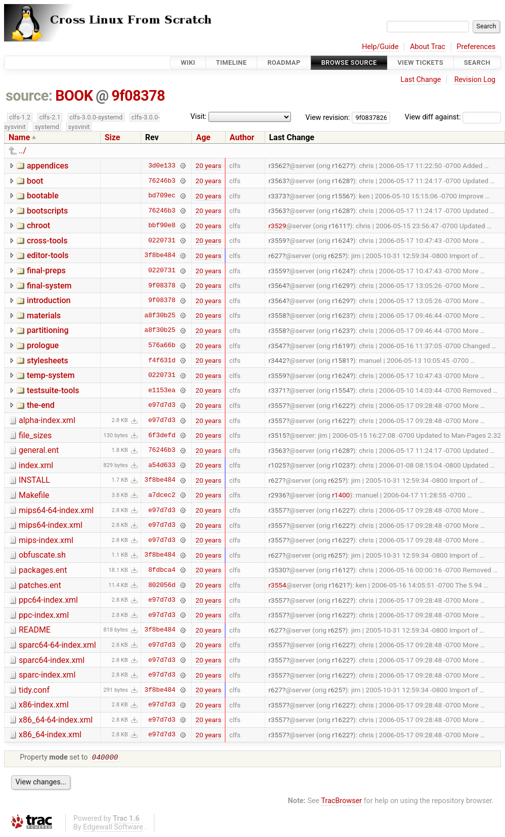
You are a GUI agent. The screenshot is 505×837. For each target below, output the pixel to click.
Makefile (34, 495)
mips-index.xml (46, 540)
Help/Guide (380, 47)
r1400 (341, 495)
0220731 (162, 240)
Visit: (198, 116)
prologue (43, 345)
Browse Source (349, 62)
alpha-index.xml (47, 420)
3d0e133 (162, 165)
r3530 (277, 570)
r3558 (277, 315)
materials (44, 315)
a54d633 (162, 465)
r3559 (277, 240)
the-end (41, 405)
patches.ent (40, 585)
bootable (43, 195)
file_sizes (35, 435)
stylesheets (47, 360)
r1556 (341, 196)
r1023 (341, 465)
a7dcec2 (162, 494)
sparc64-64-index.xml (57, 645)
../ (22, 150)
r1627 (341, 165)
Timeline (231, 62)
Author (242, 137)
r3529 (277, 226)
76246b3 (162, 180)
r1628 (341, 181)
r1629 (341, 285)
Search (477, 62)
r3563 (277, 181)
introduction (49, 300)
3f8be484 (159, 255)
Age (203, 137)
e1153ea (162, 390)
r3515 (277, 435)
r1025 (277, 465)
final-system (49, 285)
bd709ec (162, 195)
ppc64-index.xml (48, 600)
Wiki (188, 62)
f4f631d (162, 360)
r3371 (277, 390)
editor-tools (48, 255)
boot (35, 181)
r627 (275, 256)
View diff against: (453, 117)
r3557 (277, 405)
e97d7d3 (162, 405)
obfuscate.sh (42, 555)
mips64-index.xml (50, 525)
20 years (208, 165)
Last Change (420, 79)
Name (19, 137)
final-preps (46, 270)
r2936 (277, 495)
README (35, 630)
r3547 (277, 346)
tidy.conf (34, 690)
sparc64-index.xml (52, 660)
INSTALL (34, 480)
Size (112, 137)
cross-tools (47, 240)
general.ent (39, 450)
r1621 (338, 585)
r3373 (277, 196)
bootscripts (47, 211)
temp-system (50, 375)
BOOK (74, 95)
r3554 (277, 585)
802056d (162, 585)
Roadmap (284, 62)
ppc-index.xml (44, 615)
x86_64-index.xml (50, 734)
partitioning (48, 330)
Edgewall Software (113, 828)
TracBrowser (341, 802)
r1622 (341, 405)
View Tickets (420, 62)
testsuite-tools (53, 390)
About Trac (427, 47)
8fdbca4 (162, 569)
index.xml (36, 465)
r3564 (277, 285)
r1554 (341, 390)
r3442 (277, 360)
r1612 (341, 570)
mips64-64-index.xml (56, 510)
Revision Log (475, 79)
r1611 (338, 226)
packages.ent (43, 570)
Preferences (475, 47)
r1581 (341, 360)
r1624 (341, 240)
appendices (47, 166)
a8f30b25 (159, 315)
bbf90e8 (162, 225)
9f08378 (138, 95)
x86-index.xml (44, 704)
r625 (335, 256)
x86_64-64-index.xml (56, 720)
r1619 (341, 346)
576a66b (162, 345)
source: (29, 95)
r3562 (277, 165)
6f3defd (162, 435)
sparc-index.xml (47, 675)
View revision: (328, 117)
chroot (38, 225)
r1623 (341, 315)
